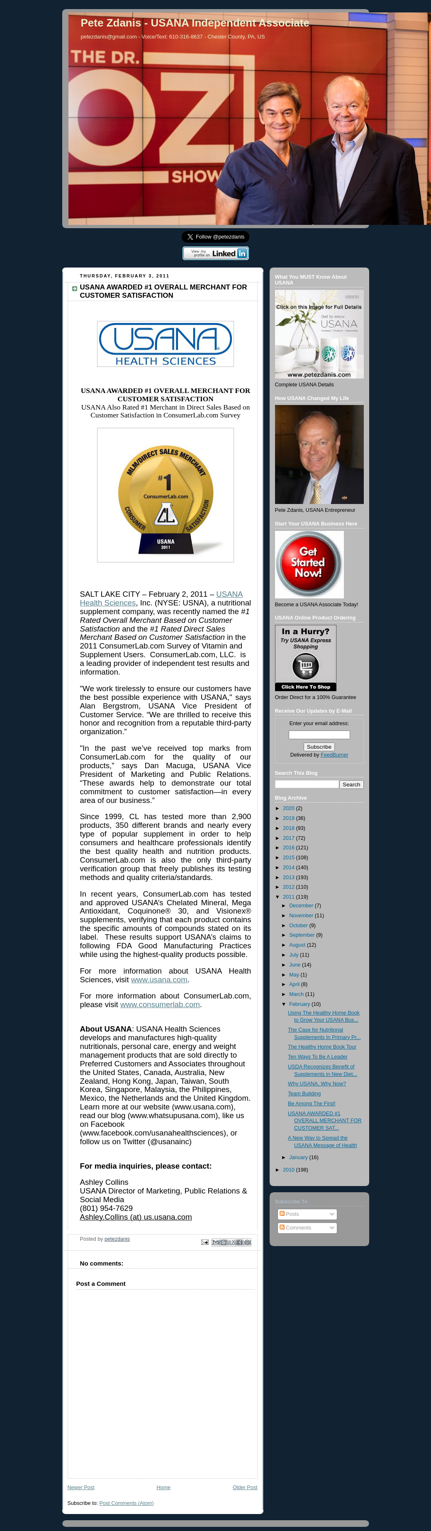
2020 (289, 808)
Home (163, 1487)
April (295, 984)
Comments (295, 1228)
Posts (289, 1214)
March (297, 994)
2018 (289, 828)
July (294, 955)
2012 (289, 887)
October (299, 925)
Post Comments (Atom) (127, 1503)
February (300, 1004)
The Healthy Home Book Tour (322, 1047)
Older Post (245, 1487)
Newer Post (81, 1487)
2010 (289, 1170)
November (302, 916)
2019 (289, 818)
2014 (289, 867)
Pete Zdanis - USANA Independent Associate (195, 23)
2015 (289, 858)
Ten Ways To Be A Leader (318, 1057)
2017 (289, 838)
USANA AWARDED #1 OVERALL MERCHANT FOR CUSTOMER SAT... (325, 1121)
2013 (289, 877)
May (294, 975)
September (302, 935)
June (295, 965)
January (299, 1157)
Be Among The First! (312, 1104)
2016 (289, 848)
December (302, 906)
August (298, 945)
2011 (289, 897)
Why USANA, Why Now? (317, 1084)
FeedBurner (334, 755)
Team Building (304, 1094)
